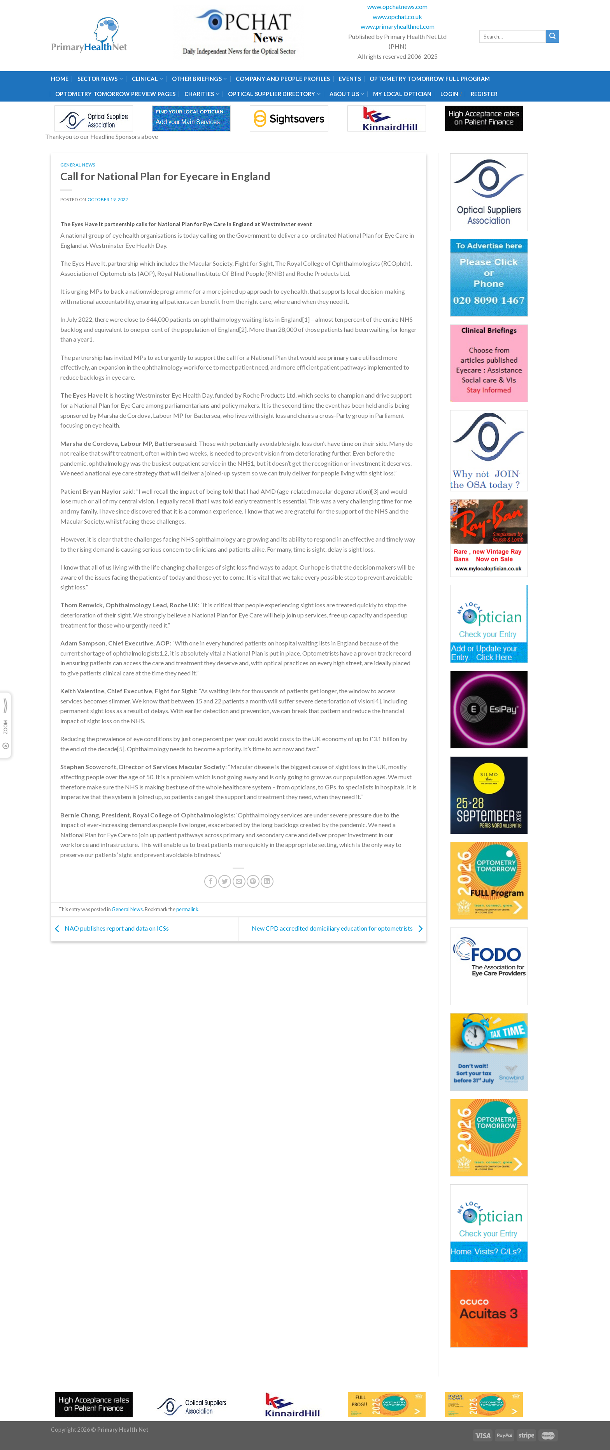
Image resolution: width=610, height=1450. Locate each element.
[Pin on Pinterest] (253, 881)
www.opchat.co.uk (397, 16)
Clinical (147, 78)
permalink (187, 909)
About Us (347, 94)
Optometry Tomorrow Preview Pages (115, 94)
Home (59, 78)
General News (78, 164)
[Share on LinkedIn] (267, 881)
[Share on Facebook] (210, 881)
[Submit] (552, 36)
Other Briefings (199, 78)
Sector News (100, 78)
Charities (201, 94)
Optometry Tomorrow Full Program (430, 78)
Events (350, 78)
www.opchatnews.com (397, 6)
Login (449, 94)
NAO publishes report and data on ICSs (110, 928)
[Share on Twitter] (224, 881)
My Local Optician (402, 94)
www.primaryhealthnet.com (398, 26)
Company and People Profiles (283, 78)
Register (484, 94)
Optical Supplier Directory (274, 94)
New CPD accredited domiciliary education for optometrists (339, 928)
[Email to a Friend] (239, 881)
